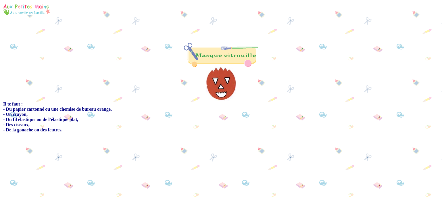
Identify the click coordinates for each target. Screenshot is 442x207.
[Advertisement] (265, 9)
